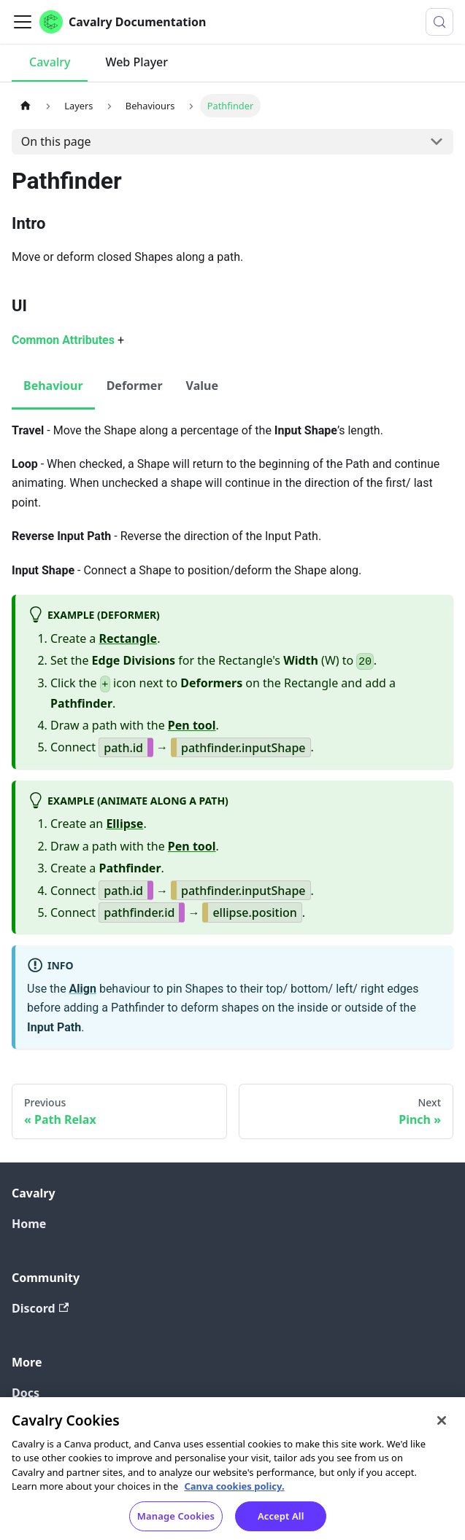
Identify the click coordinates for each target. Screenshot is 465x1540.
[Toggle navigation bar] (23, 22)
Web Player (136, 62)
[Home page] (25, 105)
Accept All (281, 1521)
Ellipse (124, 824)
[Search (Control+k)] (439, 22)
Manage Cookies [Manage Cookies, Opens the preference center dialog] (176, 1521)
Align (82, 989)
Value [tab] (202, 386)
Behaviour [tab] (53, 386)
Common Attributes (63, 340)
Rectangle (128, 638)
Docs (25, 1393)
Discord (40, 1308)
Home (29, 1224)
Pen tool (192, 725)
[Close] (442, 1426)
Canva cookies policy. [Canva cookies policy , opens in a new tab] (234, 1492)
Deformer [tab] (135, 386)
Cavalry (49, 62)
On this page (56, 141)
